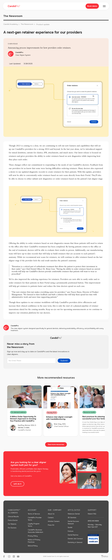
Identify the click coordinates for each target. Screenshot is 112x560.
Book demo (92, 6)
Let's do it (17, 484)
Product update (42, 24)
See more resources (56, 444)
